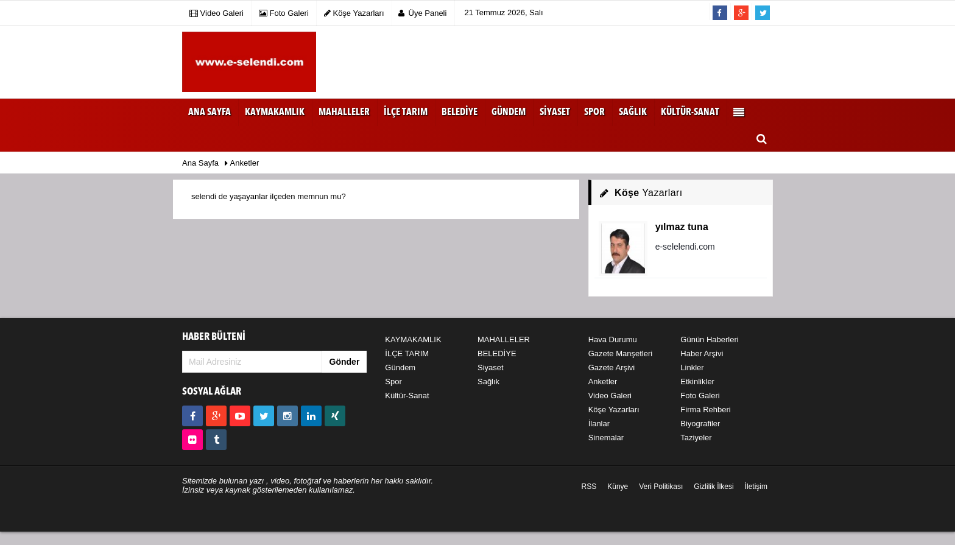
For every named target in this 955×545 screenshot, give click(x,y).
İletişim (756, 486)
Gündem (400, 367)
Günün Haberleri (709, 339)
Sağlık (488, 381)
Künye (617, 486)
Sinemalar (606, 437)
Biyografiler (700, 423)
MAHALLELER (503, 339)
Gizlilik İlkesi (713, 486)
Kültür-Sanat (407, 395)
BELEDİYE (496, 353)
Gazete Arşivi (611, 367)
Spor (393, 381)
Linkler (691, 367)
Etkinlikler (697, 381)
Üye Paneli (422, 13)
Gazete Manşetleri (620, 353)
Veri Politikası (661, 486)
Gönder (344, 362)
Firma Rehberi (705, 409)
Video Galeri (610, 395)
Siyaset (490, 367)
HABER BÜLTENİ (213, 337)
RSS (589, 486)
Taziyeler (695, 437)
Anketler (603, 381)
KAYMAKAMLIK (413, 339)
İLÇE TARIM (407, 353)
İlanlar (599, 423)
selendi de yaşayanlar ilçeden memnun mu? (268, 196)
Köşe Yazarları (614, 409)
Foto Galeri (699, 395)
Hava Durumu (612, 339)
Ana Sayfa (209, 113)
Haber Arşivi (701, 353)
